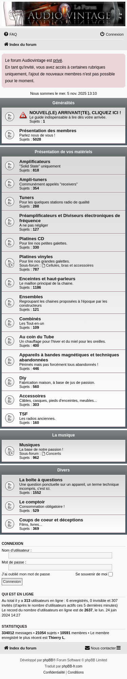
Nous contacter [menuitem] (100, 647)
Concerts (51, 453)
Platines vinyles (36, 256)
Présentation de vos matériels (63, 151)
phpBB (48, 660)
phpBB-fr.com (72, 666)
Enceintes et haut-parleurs (47, 278)
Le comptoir (32, 501)
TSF (23, 413)
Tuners (26, 197)
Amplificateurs (34, 161)
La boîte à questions (41, 479)
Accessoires (32, 395)
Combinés (30, 318)
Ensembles (31, 296)
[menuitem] (10, 34)
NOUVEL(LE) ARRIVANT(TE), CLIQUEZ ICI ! (75, 112)
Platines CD (31, 238)
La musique (63, 435)
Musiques (29, 444)
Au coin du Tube (36, 336)
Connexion (12, 543)
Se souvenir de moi (94, 574)
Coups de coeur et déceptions (51, 519)
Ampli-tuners (33, 179)
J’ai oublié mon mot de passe (26, 574)
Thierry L (56, 638)
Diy (22, 377)
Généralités (63, 103)
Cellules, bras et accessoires (67, 265)
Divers (63, 470)
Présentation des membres (48, 130)
